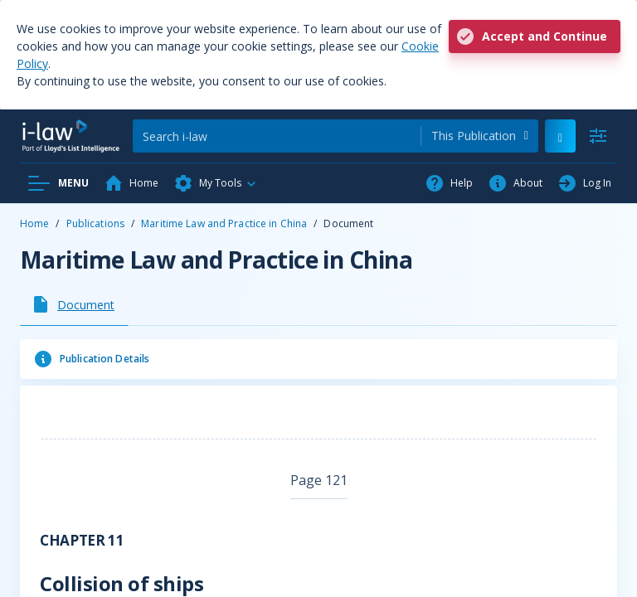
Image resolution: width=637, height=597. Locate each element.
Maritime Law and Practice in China (224, 223)
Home (34, 223)
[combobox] (479, 136)
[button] (216, 183)
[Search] (277, 136)
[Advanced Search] (598, 136)
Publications (95, 223)
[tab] (74, 304)
